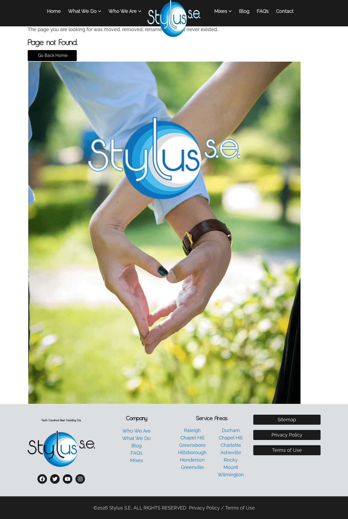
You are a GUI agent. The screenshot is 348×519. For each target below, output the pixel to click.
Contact (284, 11)
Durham (231, 430)
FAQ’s (263, 11)
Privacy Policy (286, 435)
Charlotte (231, 445)
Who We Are (122, 11)
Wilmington (231, 474)
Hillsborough (192, 452)
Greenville (192, 467)
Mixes (220, 11)
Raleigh (192, 430)
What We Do (82, 11)
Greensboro (192, 445)
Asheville (231, 452)
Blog (244, 11)
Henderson (192, 460)
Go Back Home (52, 55)
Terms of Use (287, 450)
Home (54, 11)
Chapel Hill (192, 437)
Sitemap (287, 419)
